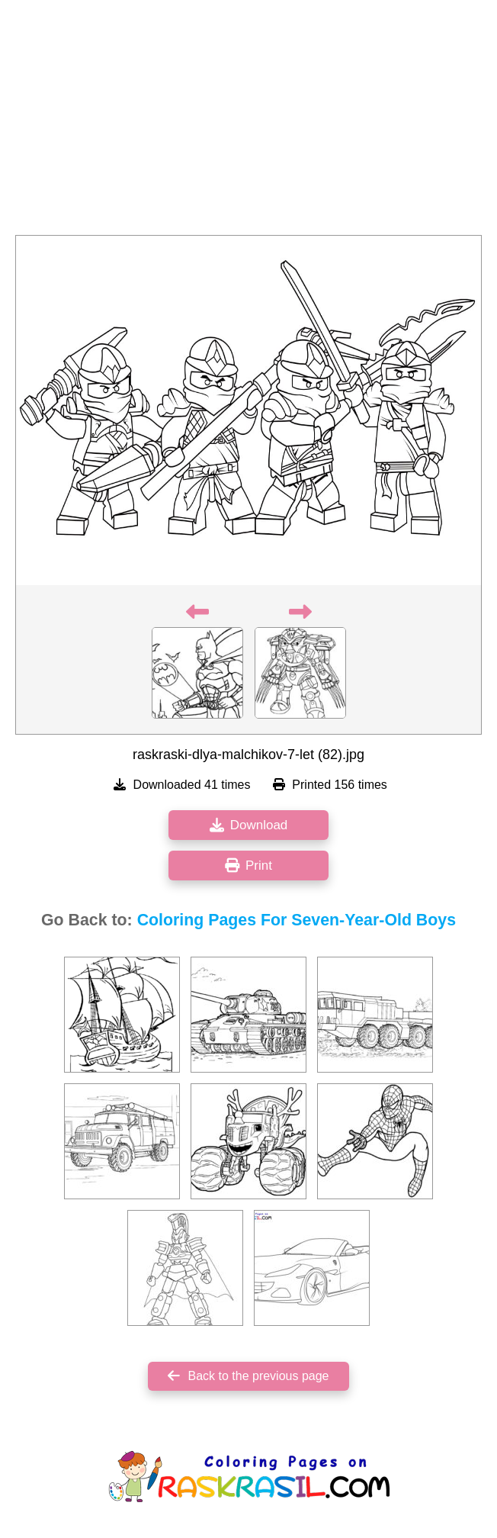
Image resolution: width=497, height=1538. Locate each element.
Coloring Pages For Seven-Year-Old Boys (296, 920)
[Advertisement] (248, 122)
